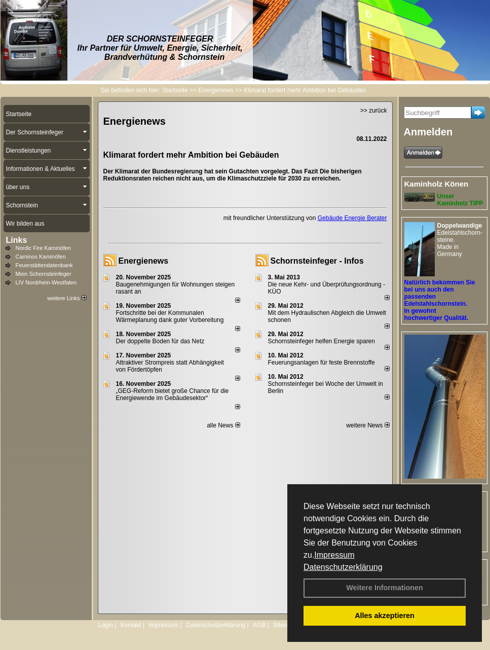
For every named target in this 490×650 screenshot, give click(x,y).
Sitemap (284, 625)
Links (16, 240)
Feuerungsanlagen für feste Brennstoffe (321, 362)
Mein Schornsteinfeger (43, 274)
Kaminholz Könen (436, 183)
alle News (223, 425)
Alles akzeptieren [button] (384, 615)
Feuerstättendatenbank (44, 265)
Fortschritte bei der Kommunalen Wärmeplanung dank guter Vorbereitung (170, 316)
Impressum (334, 555)
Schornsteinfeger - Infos (317, 261)
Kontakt (131, 625)
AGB (259, 625)
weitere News (367, 425)
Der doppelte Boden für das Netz (160, 341)
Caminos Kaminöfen (41, 257)
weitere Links (66, 298)
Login (105, 625)
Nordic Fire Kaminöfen (43, 248)
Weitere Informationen (384, 588)
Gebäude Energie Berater (352, 218)
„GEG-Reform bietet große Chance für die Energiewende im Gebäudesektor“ (172, 394)
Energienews (144, 261)
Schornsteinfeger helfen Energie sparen (321, 341)
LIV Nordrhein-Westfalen (46, 282)
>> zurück (373, 110)
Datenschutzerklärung (343, 567)
